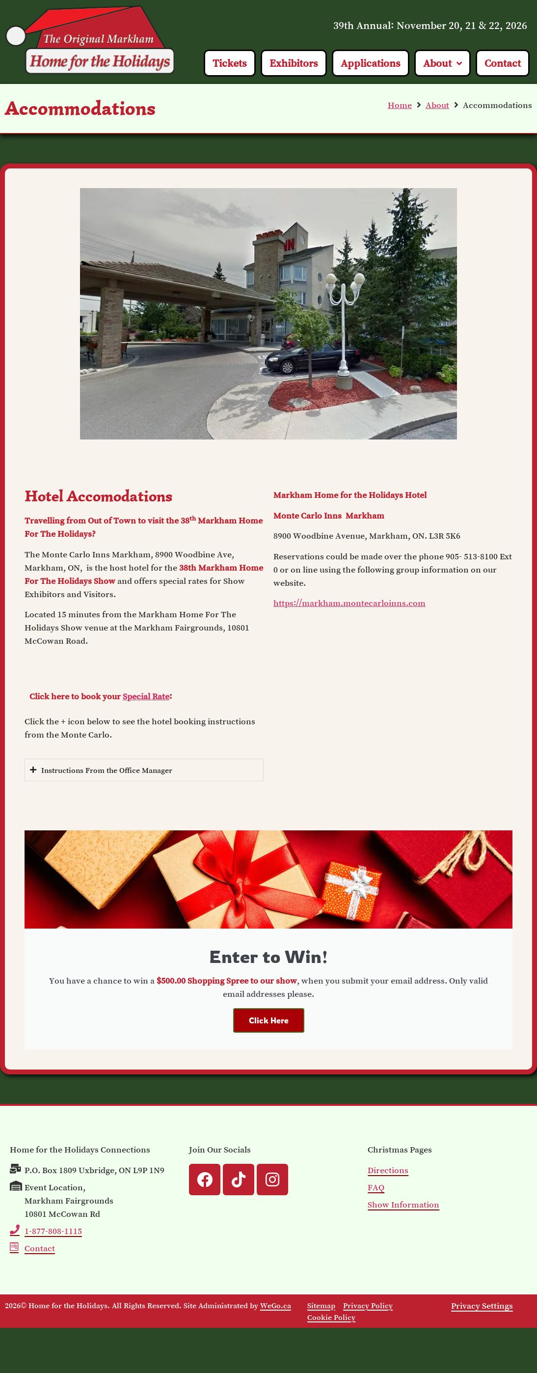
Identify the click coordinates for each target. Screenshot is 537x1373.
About (437, 105)
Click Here (269, 1020)
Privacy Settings (482, 1305)
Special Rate (146, 696)
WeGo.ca (275, 1305)
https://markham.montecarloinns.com (349, 603)
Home (400, 105)
